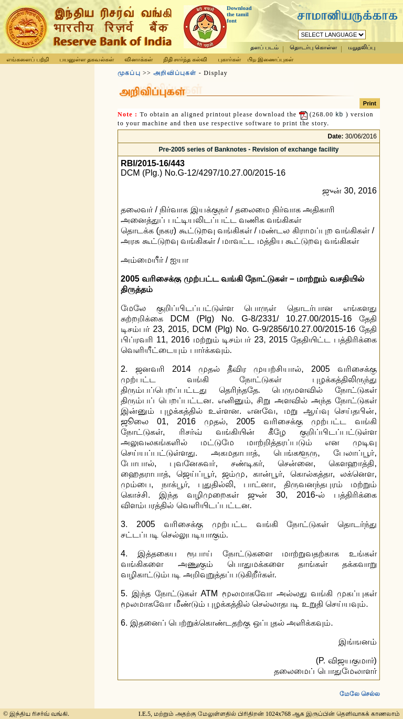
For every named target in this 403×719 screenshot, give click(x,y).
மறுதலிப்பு (361, 47)
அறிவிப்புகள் (174, 73)
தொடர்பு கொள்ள (313, 47)
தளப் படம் (264, 47)
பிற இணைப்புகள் (270, 59)
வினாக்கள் (138, 59)
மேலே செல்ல (360, 685)
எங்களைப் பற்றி (27, 59)
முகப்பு (129, 73)
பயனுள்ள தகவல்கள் (86, 59)
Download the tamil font (239, 14)
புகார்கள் (229, 59)
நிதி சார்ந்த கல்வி (185, 59)
